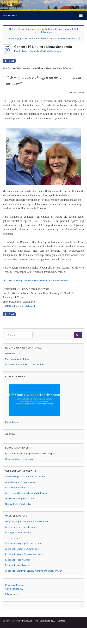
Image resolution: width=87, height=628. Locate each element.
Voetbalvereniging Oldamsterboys (23, 543)
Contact (61, 620)
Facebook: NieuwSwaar (17, 559)
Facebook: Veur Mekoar (17, 565)
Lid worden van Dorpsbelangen (21, 526)
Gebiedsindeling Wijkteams (19, 498)
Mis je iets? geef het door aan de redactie (27, 521)
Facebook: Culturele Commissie (22, 548)
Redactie (23, 51)
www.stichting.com (18, 280)
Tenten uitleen (13, 537)
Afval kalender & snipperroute (21, 481)
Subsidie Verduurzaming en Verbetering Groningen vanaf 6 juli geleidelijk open (45, 30)
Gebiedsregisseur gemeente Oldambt (25, 476)
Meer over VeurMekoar (17, 358)
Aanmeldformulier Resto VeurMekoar (25, 364)
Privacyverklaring (14, 584)
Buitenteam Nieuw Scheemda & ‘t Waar (26, 492)
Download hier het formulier (20, 458)
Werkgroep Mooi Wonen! (18, 532)
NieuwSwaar (10, 15)
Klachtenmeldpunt (15, 487)
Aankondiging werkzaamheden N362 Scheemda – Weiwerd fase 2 (42, 38)
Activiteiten (35, 51)
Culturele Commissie (51, 51)
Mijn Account (12, 594)
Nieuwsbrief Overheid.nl (18, 503)
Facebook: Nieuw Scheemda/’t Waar (24, 554)
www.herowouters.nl (38, 280)
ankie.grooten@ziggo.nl (23, 306)
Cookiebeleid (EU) (14, 588)
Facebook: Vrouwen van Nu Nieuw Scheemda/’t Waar (33, 570)
